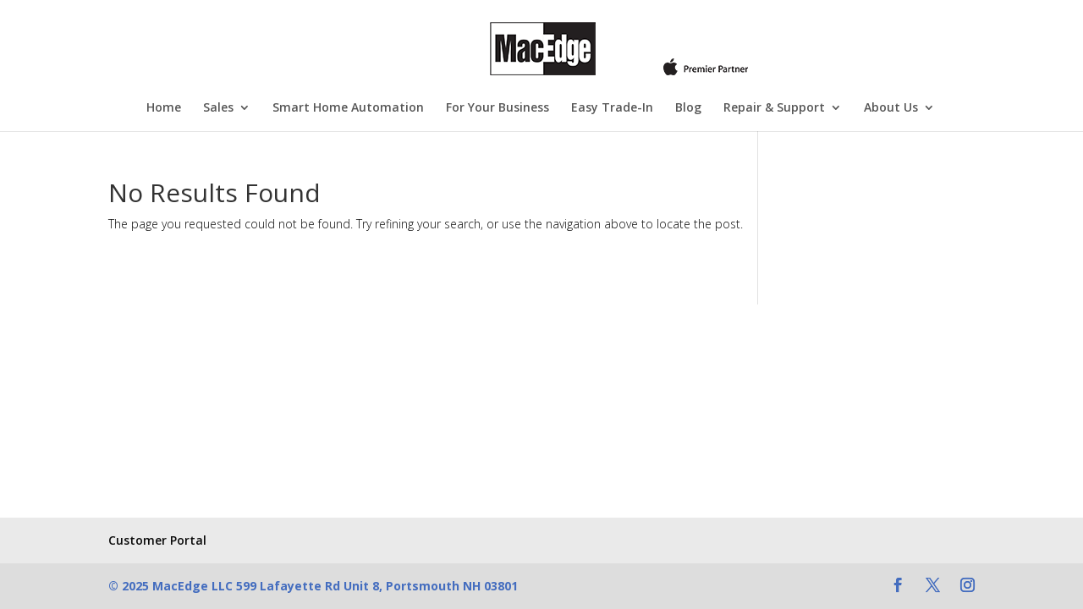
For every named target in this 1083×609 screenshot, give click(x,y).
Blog (688, 108)
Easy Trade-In (612, 108)
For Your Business (497, 108)
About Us (891, 108)
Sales (218, 108)
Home (163, 108)
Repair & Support (774, 108)
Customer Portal (157, 540)
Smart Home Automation (348, 108)
